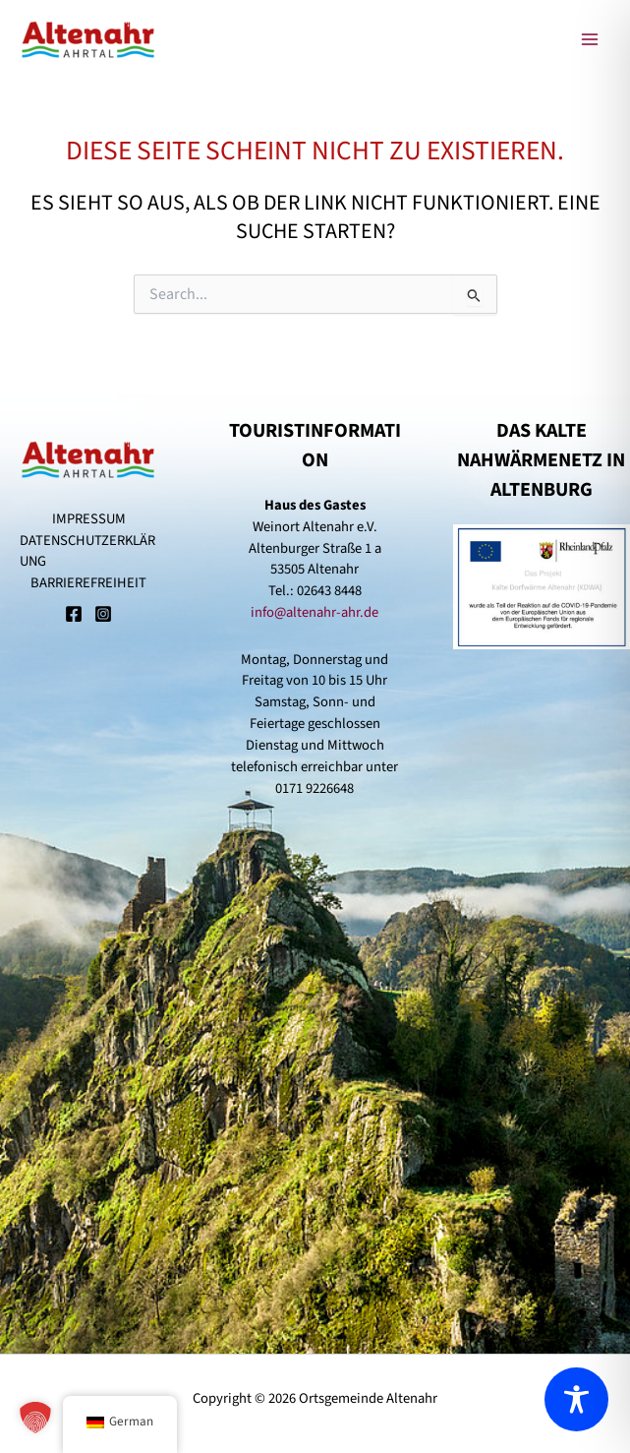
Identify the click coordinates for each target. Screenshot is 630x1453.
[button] (35, 1417)
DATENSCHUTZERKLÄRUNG (87, 551)
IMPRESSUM (89, 519)
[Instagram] (103, 616)
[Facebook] (74, 616)
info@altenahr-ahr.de (314, 612)
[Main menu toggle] (589, 39)
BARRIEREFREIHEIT (88, 583)
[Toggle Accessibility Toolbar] (576, 1399)
